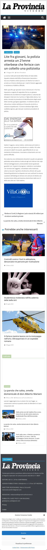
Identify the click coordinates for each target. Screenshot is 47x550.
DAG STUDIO (18, 511)
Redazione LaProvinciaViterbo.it (24, 395)
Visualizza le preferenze (23, 543)
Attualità (7, 384)
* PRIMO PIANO (8, 52)
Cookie (4, 505)
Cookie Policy (15, 547)
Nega (23, 538)
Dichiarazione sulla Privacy (27, 547)
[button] (44, 515)
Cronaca (16, 52)
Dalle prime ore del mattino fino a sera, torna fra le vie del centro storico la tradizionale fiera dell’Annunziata (28, 412)
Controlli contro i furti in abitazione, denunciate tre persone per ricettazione (21, 257)
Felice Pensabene (21, 72)
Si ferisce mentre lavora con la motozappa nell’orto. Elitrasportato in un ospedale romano (22, 336)
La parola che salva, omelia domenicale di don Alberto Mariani (24, 219)
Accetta (23, 533)
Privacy (4, 500)
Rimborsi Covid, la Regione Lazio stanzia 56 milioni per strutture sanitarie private (23, 212)
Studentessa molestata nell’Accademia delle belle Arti (23, 296)
